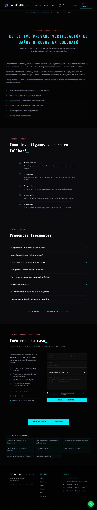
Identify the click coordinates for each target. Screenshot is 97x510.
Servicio (51, 370)
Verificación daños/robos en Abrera (76, 441)
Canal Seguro (84, 5)
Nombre (50, 355)
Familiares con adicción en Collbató (19, 456)
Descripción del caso (55, 377)
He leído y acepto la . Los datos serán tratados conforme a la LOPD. (66, 394)
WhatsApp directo (72, 484)
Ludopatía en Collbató (43, 456)
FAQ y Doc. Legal (62, 5)
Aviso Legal (33, 311)
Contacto (74, 5)
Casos (53, 5)
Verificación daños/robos (39, 12)
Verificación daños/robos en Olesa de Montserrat (47, 442)
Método (46, 5)
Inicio (27, 12)
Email (50, 362)
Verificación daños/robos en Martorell (16, 450)
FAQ (41, 492)
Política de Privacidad (58, 311)
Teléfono (72, 355)
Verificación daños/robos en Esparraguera (16, 442)
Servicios (37, 5)
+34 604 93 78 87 (16, 396)
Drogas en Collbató (42, 448)
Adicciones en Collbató (72, 448)
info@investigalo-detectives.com (22, 400)
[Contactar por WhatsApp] (91, 504)
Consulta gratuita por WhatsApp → (48, 422)
